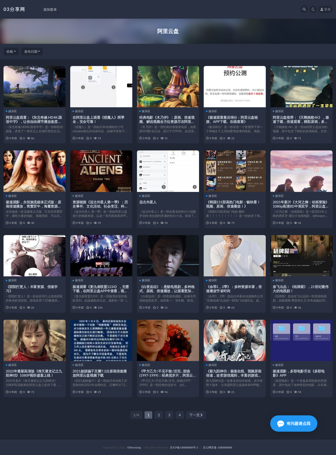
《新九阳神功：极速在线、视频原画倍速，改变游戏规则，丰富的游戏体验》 (233, 375)
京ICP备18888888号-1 (184, 447)
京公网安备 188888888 (217, 447)
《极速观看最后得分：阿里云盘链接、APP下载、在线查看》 (232, 119)
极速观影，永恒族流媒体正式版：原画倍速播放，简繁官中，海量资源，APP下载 (33, 206)
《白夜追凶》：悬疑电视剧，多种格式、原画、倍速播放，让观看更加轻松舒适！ (167, 291)
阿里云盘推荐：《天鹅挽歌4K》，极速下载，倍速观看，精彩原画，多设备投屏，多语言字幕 (301, 121)
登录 (325, 9)
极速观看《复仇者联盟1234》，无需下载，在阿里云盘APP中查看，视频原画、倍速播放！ (101, 291)
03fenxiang (134, 447)
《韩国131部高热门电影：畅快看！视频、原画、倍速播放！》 (233, 204)
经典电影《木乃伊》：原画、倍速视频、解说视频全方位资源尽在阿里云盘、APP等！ (167, 121)
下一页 (196, 415)
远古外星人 (148, 202)
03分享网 (14, 9)
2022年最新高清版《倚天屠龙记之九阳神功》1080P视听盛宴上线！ (34, 373)
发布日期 (30, 51)
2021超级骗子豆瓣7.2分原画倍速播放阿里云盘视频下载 (100, 373)
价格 (10, 51)
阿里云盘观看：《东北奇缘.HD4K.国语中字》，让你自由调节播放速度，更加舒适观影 (34, 121)
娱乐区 (11, 111)
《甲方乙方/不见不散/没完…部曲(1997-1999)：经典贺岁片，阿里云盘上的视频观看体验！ (167, 375)
